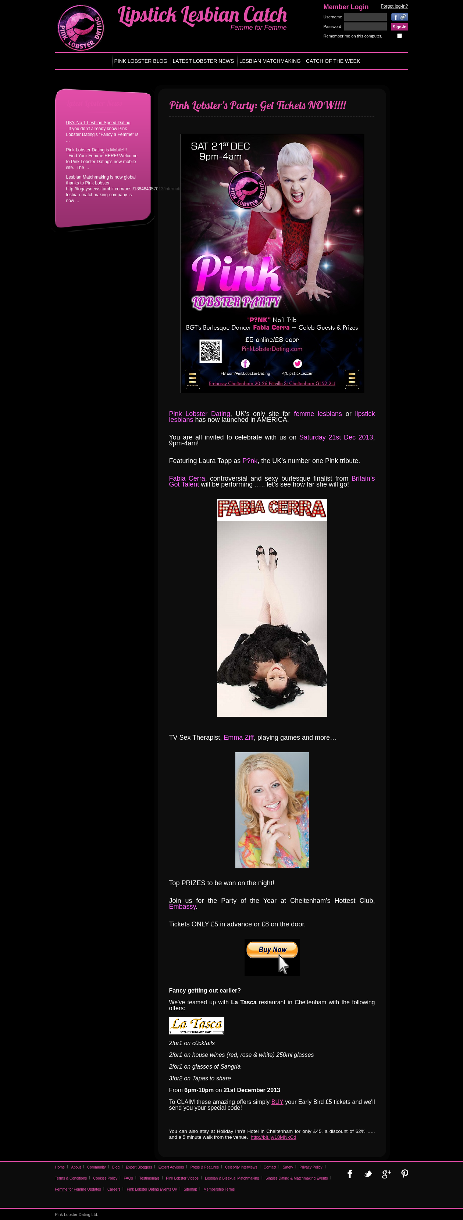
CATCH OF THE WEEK (333, 61)
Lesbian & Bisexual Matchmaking (232, 1178)
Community (96, 1167)
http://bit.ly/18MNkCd (273, 1137)
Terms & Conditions (71, 1178)
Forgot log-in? (394, 6)
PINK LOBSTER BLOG (141, 61)
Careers (114, 1189)
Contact (270, 1167)
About (76, 1167)
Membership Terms (219, 1189)
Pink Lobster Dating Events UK (152, 1189)
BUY (277, 1102)
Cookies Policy (105, 1178)
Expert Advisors (171, 1167)
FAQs (128, 1178)
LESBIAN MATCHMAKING (270, 61)
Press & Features (204, 1167)
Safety (288, 1167)
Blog (116, 1167)
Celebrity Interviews (241, 1167)
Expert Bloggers (139, 1167)
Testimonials (149, 1178)
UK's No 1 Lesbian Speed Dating (98, 122)
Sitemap (190, 1189)
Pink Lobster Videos (182, 1178)
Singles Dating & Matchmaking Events (297, 1178)
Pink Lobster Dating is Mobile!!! (96, 149)
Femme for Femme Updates (78, 1189)
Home (60, 1167)
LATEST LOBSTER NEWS (203, 61)
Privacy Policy (310, 1167)
